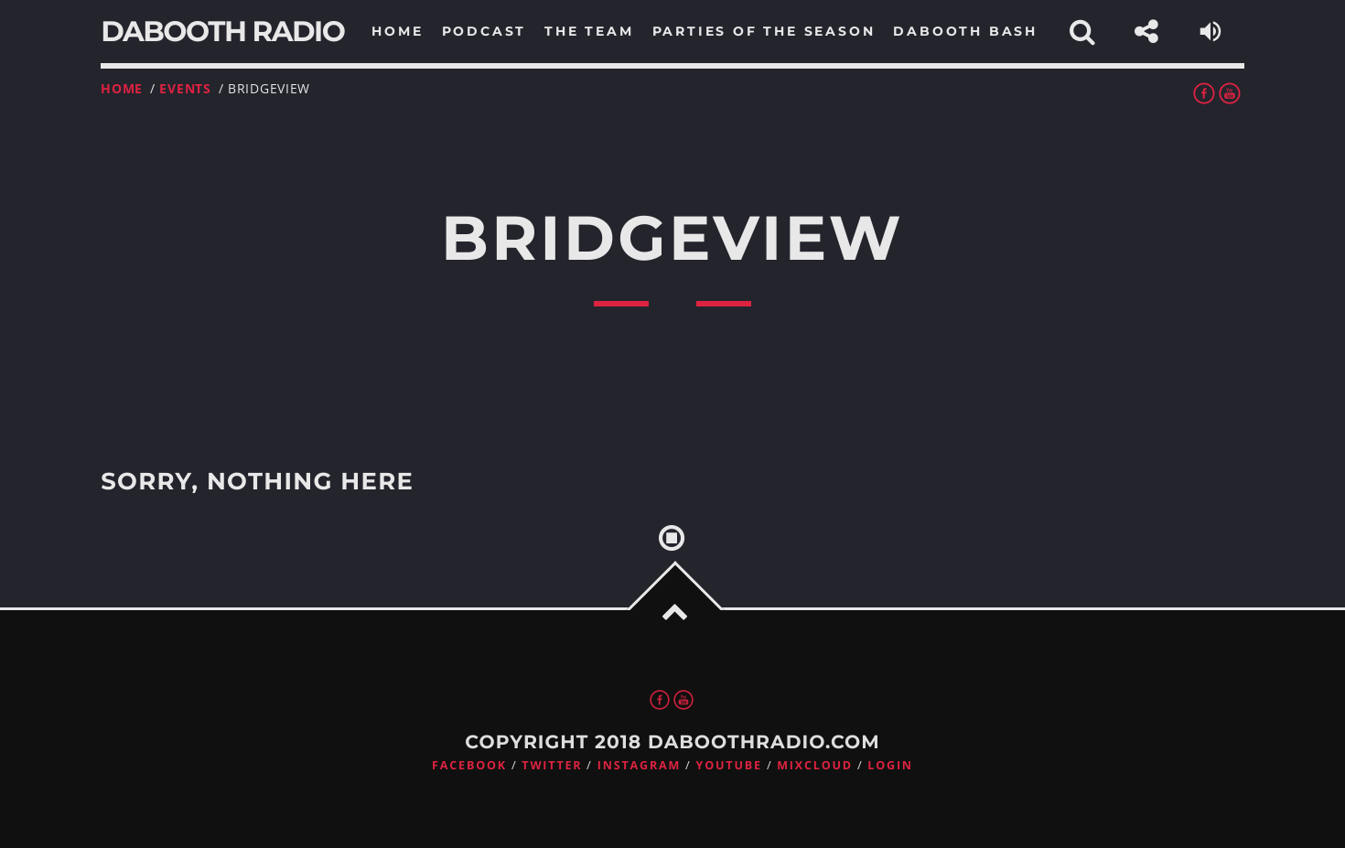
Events (184, 88)
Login (890, 765)
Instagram (639, 765)
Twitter (552, 765)
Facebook (469, 765)
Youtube (729, 765)
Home (122, 88)
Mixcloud (815, 765)
